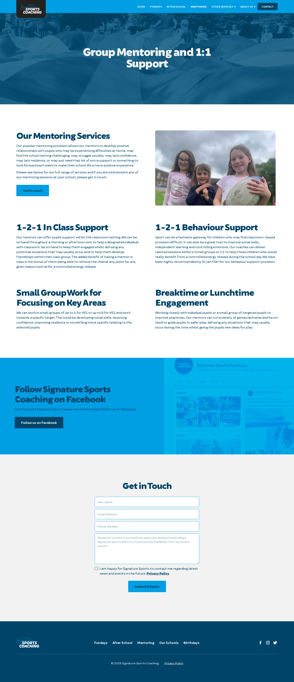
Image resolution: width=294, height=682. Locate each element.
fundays (156, 6)
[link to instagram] (267, 642)
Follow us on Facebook (39, 422)
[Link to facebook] (260, 642)
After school (176, 6)
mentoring (199, 6)
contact (268, 6)
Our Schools (169, 643)
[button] (223, 6)
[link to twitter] (275, 642)
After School (122, 643)
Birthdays (191, 643)
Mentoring (145, 643)
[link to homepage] (31, 9)
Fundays (101, 643)
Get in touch (32, 190)
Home (141, 6)
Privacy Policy (158, 573)
